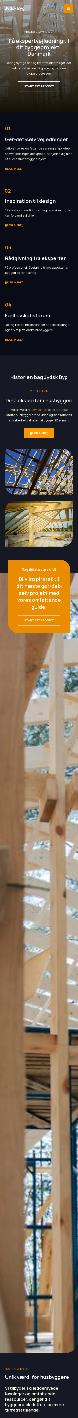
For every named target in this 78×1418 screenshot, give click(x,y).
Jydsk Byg (15, 8)
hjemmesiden (37, 409)
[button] (39, 86)
